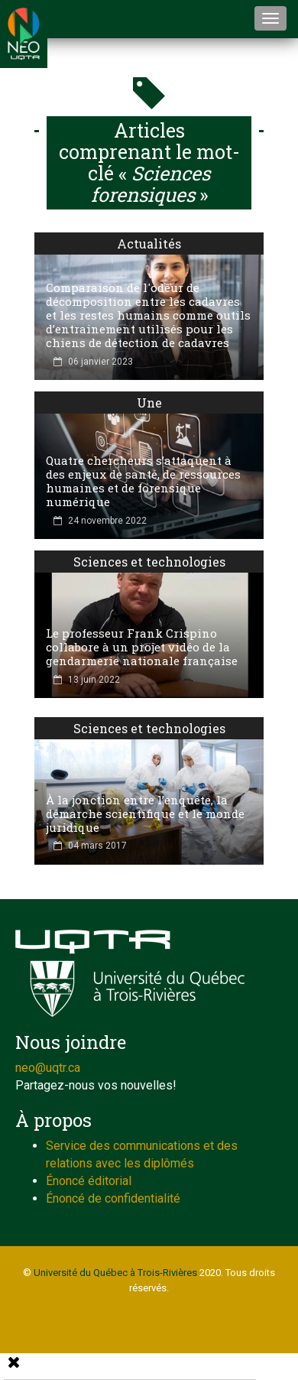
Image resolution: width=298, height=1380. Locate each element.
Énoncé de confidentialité (113, 1198)
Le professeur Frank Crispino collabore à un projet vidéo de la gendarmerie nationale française (142, 646)
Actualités (149, 243)
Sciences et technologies (149, 562)
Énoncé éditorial (88, 1181)
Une (149, 403)
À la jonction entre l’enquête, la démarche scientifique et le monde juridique (145, 813)
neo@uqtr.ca (47, 1067)
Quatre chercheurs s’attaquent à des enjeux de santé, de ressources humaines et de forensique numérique (143, 481)
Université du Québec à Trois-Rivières (115, 1272)
